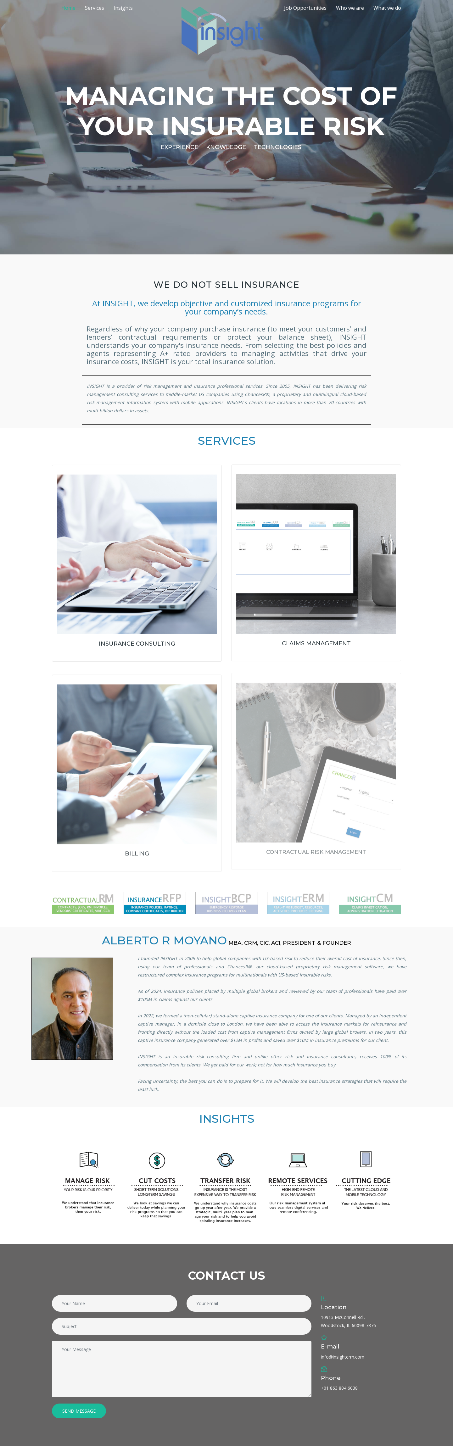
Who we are (350, 7)
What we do (387, 7)
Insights (123, 7)
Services (94, 7)
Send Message (79, 1411)
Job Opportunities (305, 7)
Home (68, 7)
